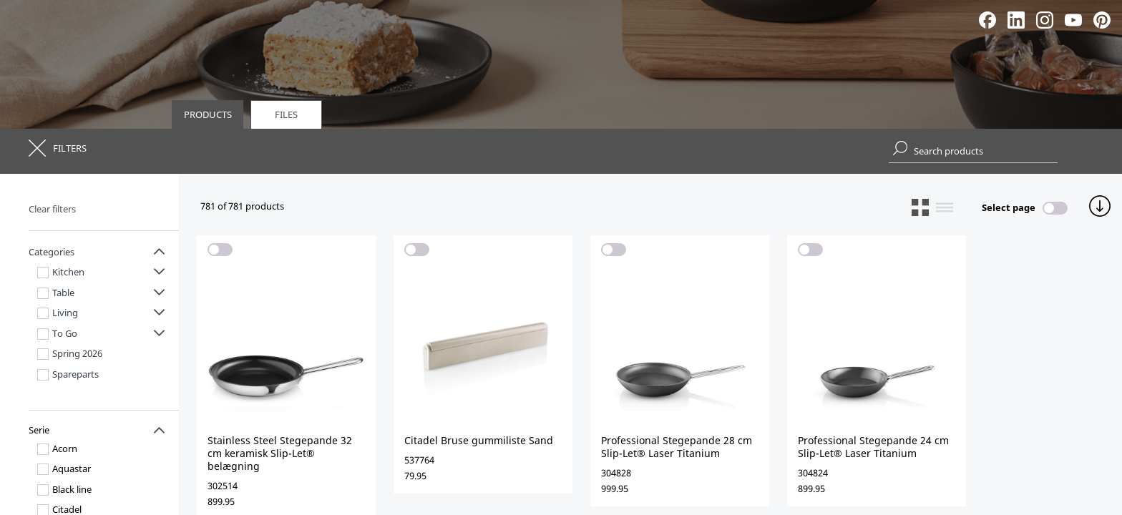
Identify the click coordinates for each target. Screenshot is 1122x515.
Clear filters (52, 208)
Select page (1008, 207)
